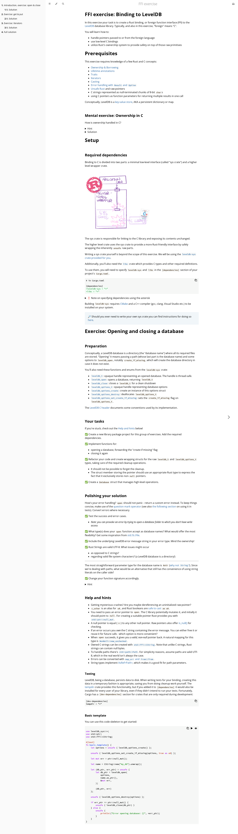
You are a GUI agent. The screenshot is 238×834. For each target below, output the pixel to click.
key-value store (123, 102)
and (139, 659)
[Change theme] (56, 4)
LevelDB (89, 26)
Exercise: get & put (12, 14)
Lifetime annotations (103, 71)
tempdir (89, 687)
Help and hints (126, 428)
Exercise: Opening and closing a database (134, 331)
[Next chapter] (229, 417)
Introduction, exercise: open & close (21, 5)
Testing (90, 673)
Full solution (9, 32)
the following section (164, 506)
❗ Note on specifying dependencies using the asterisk (118, 298)
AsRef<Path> (125, 662)
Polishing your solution (106, 495)
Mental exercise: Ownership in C (114, 115)
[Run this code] (192, 728)
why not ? (179, 565)
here (90, 320)
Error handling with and (113, 85)
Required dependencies (106, 154)
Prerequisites (101, 53)
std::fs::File (133, 535)
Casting (95, 81)
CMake (124, 303)
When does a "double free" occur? (142, 128)
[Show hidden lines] (196, 728)
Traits (94, 74)
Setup (92, 140)
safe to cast (154, 608)
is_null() (183, 623)
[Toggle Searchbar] (63, 4)
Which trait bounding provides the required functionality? (142, 584)
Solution (11, 9)
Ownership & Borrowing (104, 67)
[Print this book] (233, 3)
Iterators (96, 78)
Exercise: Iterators (12, 23)
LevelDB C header (100, 407)
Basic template (95, 715)
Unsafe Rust (98, 88)
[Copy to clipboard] (196, 280)
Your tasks (94, 421)
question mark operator (127, 506)
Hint (89, 128)
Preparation (96, 345)
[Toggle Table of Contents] (49, 4)
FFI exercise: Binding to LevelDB (123, 14)
